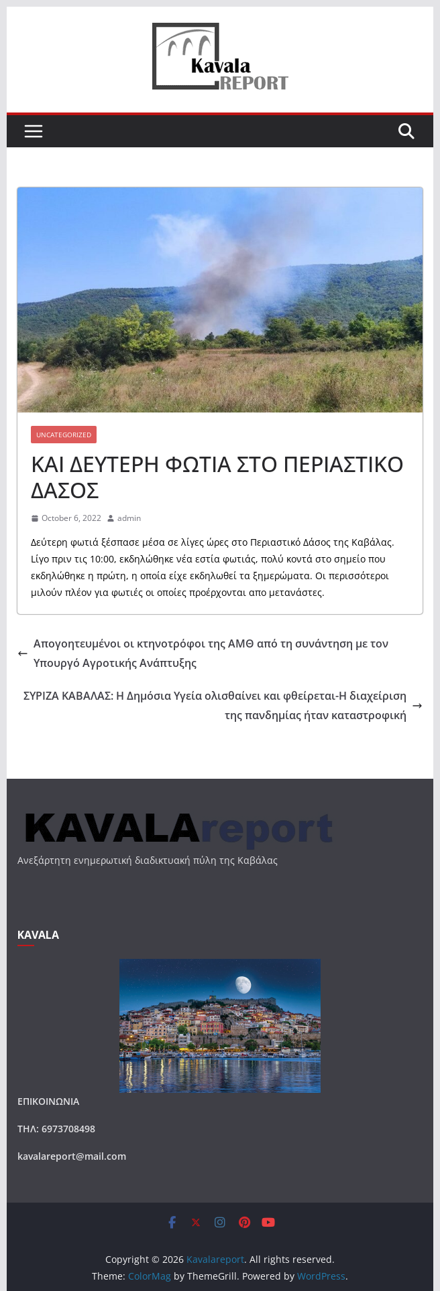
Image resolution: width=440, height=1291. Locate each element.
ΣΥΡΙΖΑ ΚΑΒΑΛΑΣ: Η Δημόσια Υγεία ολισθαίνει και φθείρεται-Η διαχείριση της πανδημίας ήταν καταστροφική (223, 705)
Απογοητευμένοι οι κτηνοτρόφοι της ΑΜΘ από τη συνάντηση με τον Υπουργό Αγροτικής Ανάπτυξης (202, 653)
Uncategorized (63, 434)
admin (129, 518)
